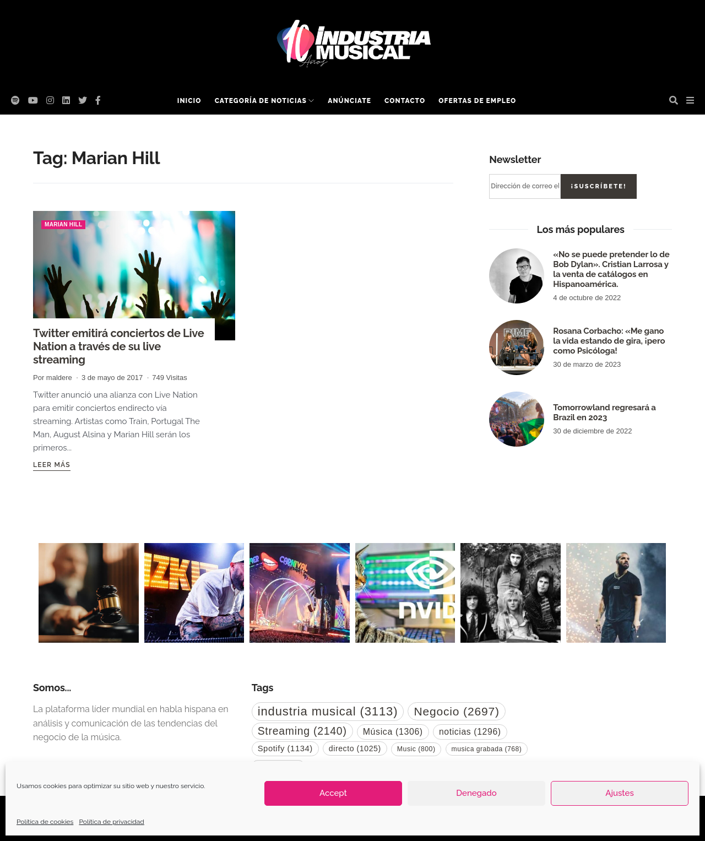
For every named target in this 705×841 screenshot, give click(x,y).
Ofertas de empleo (477, 101)
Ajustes (619, 793)
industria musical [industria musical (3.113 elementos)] (328, 711)
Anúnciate (349, 101)
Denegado (476, 793)
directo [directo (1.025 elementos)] (355, 748)
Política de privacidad (111, 822)
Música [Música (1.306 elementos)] (393, 731)
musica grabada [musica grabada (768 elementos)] (487, 749)
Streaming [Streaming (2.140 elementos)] (302, 731)
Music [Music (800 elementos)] (416, 749)
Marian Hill (63, 224)
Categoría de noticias (261, 101)
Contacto (404, 101)
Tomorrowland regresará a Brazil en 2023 (604, 412)
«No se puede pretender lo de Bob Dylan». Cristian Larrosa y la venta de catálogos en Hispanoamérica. (611, 269)
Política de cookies (45, 822)
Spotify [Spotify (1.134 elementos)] (285, 748)
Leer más (51, 465)
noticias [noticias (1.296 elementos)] (470, 731)
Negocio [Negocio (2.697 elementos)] (456, 711)
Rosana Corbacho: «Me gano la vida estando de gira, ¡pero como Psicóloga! (609, 341)
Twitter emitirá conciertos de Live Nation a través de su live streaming (118, 346)
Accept (333, 793)
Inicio (189, 101)
